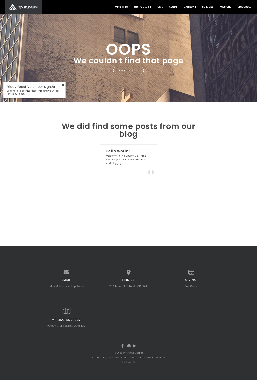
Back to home (128, 70)
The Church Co (128, 362)
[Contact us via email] (66, 272)
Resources (244, 7)
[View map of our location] (128, 272)
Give (160, 7)
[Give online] (191, 272)
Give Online (191, 286)
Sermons (207, 7)
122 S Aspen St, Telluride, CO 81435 (128, 286)
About (173, 7)
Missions (225, 7)
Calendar (190, 7)
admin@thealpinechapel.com (66, 286)
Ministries (121, 7)
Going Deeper (142, 7)
